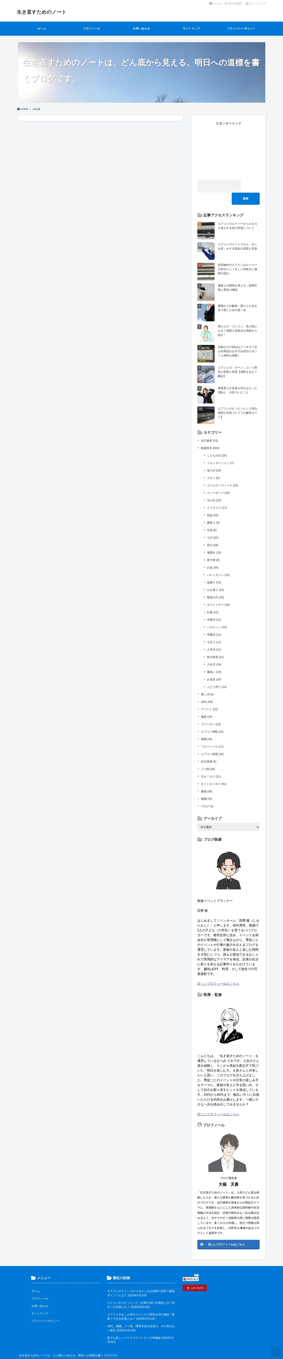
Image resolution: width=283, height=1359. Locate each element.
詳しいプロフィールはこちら (218, 971)
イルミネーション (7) (220, 450)
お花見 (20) (214, 667)
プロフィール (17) (212, 734)
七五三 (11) (214, 629)
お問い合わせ (141, 28)
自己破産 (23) (209, 428)
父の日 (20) (214, 488)
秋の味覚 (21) (215, 644)
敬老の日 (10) (215, 585)
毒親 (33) (206, 704)
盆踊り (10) (214, 570)
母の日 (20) (214, 458)
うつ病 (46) (208, 756)
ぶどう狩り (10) (217, 674)
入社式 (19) (214, 652)
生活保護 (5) (208, 749)
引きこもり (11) (211, 764)
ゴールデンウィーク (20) (222, 473)
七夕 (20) (212, 525)
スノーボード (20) (218, 480)
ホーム (215, 3)
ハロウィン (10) (217, 614)
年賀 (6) (212, 517)
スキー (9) (213, 465)
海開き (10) (214, 540)
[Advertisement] (228, 151)
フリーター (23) (211, 711)
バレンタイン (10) (218, 562)
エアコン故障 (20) (212, 741)
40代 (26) (207, 689)
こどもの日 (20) (217, 443)
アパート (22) (209, 697)
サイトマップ (255, 3)
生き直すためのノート (44, 12)
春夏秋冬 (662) (210, 435)
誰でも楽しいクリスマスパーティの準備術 (134, 1325)
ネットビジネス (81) (213, 771)
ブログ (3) (207, 794)
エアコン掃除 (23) (212, 719)
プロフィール (91, 28)
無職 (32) (206, 786)
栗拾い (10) (214, 659)
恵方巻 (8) (213, 547)
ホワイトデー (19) (218, 592)
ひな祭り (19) (215, 577)
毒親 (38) (206, 779)
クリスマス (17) (217, 495)
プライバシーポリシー (241, 28)
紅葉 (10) (212, 600)
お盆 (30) (212, 555)
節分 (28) (212, 532)
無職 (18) (206, 726)
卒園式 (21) (214, 622)
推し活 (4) (207, 682)
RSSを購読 (234, 3)
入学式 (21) (214, 637)
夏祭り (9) (213, 510)
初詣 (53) (212, 503)
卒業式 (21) (214, 607)
